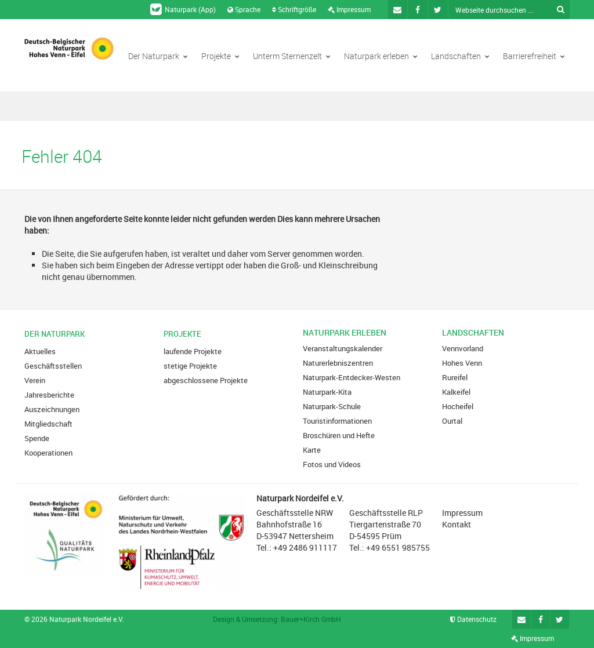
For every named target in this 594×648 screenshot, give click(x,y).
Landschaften (460, 55)
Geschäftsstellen (53, 366)
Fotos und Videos (332, 464)
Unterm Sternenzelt (292, 55)
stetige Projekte (190, 366)
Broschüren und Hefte (339, 435)
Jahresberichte (49, 394)
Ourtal (452, 421)
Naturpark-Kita (327, 392)
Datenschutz (473, 619)
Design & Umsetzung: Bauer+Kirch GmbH (277, 619)
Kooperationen (48, 452)
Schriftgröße (294, 9)
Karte (312, 450)
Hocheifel (457, 406)
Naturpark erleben (381, 55)
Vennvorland (462, 348)
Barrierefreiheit (534, 55)
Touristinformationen (337, 421)
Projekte (220, 55)
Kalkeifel (456, 392)
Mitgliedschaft (48, 423)
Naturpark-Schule (332, 406)
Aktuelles (40, 351)
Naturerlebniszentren (338, 363)
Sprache (243, 9)
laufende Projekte (193, 351)
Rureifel (455, 377)
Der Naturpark (158, 55)
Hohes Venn (462, 363)
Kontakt (456, 524)
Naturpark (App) (183, 9)
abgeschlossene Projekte (206, 380)
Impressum (349, 9)
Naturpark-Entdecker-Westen (351, 377)
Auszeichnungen (51, 409)
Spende (36, 438)
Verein (34, 380)
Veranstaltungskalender (342, 348)
